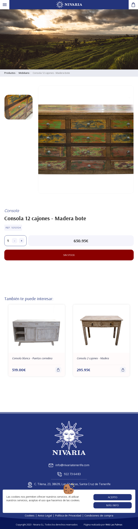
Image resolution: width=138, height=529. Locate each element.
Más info (112, 505)
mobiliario (24, 72)
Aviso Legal (45, 515)
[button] (133, 4)
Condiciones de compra (98, 515)
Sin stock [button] (69, 255)
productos (9, 72)
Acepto (112, 497)
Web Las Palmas (113, 524)
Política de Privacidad (68, 515)
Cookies (29, 515)
